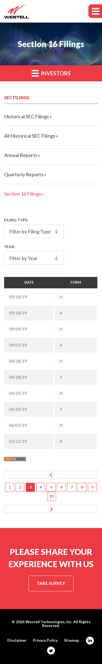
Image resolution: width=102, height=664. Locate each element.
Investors (51, 73)
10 (51, 496)
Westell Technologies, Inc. (48, 621)
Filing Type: (16, 220)
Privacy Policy (45, 640)
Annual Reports (20, 155)
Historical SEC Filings (26, 116)
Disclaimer (17, 640)
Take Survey (51, 583)
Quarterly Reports (23, 174)
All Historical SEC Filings (29, 136)
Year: (9, 246)
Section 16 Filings (22, 194)
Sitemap (71, 640)
